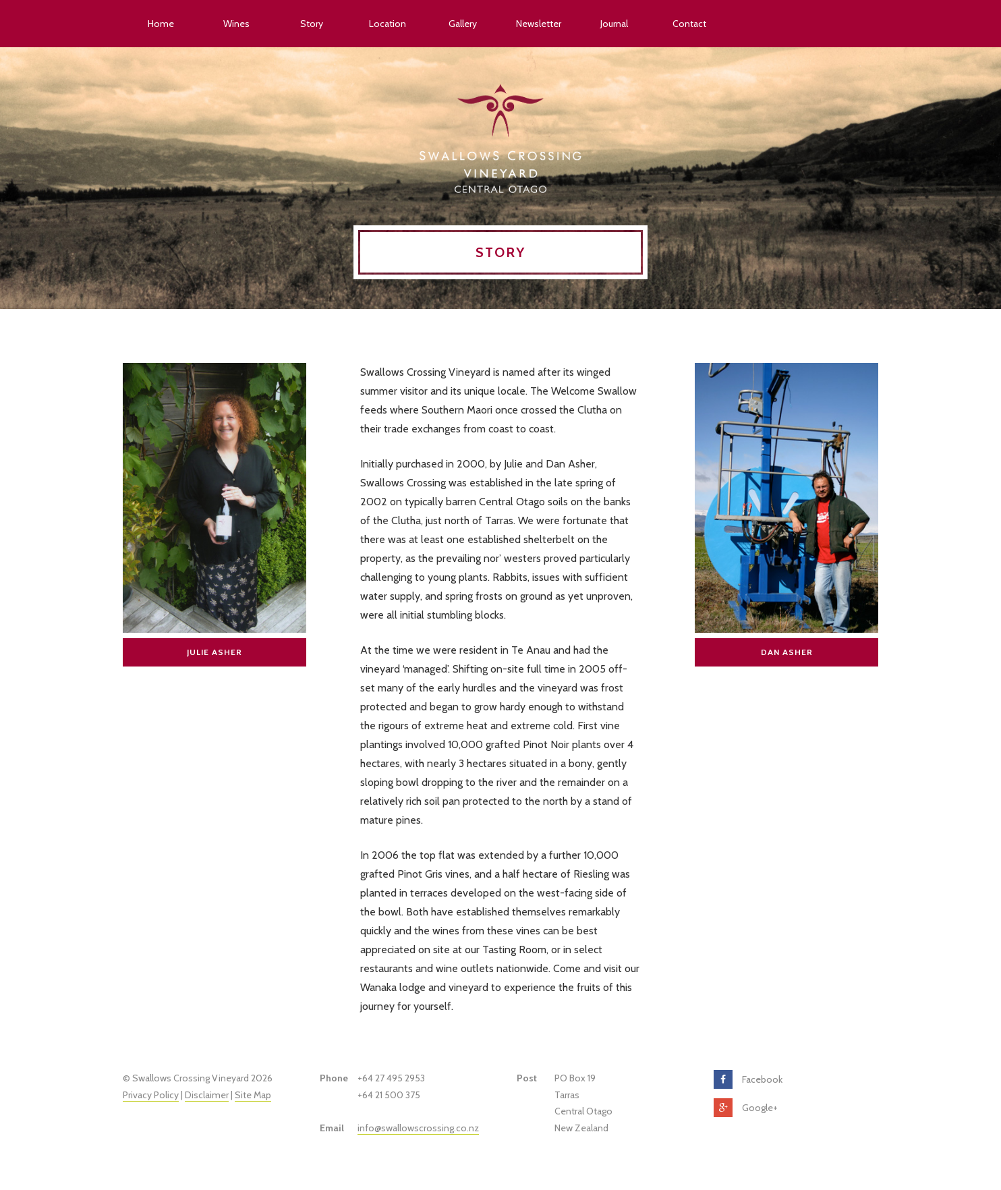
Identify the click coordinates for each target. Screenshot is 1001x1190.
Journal (614, 24)
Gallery (463, 24)
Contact (689, 24)
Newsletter (538, 24)
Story (311, 24)
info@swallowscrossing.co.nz (418, 1128)
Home (161, 24)
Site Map (253, 1095)
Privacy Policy (151, 1095)
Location (387, 24)
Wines (236, 24)
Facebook (762, 1079)
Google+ (760, 1108)
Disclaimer (207, 1095)
